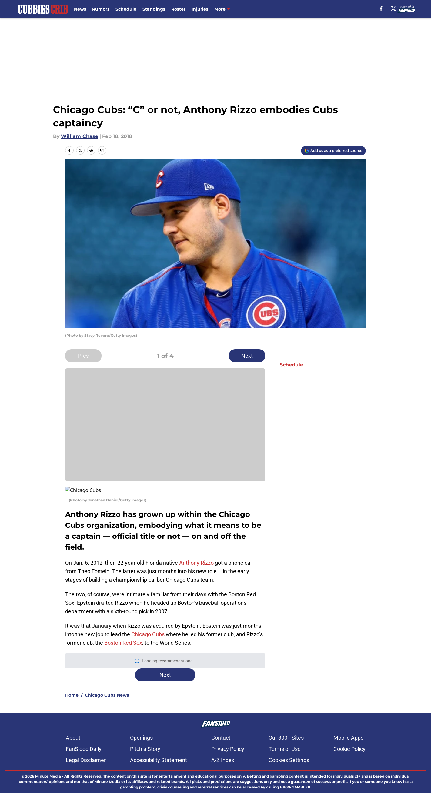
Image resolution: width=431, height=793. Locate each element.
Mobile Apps (348, 730)
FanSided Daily (84, 741)
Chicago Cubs (148, 627)
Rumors (100, 9)
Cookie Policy (349, 741)
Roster (178, 9)
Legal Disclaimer (86, 753)
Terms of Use (285, 741)
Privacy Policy (227, 741)
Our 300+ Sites (286, 730)
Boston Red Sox (123, 635)
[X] (393, 8)
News (80, 9)
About (73, 730)
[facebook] (381, 8)
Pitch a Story (145, 741)
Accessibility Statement (158, 753)
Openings (141, 730)
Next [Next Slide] (247, 356)
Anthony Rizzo (196, 555)
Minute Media (48, 769)
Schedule (125, 9)
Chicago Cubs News (107, 688)
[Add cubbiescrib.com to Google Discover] (333, 150)
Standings (153, 9)
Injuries (200, 9)
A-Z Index (222, 753)
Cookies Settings (289, 753)
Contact (220, 730)
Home (72, 688)
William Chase (79, 136)
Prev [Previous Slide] (83, 356)
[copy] (102, 150)
